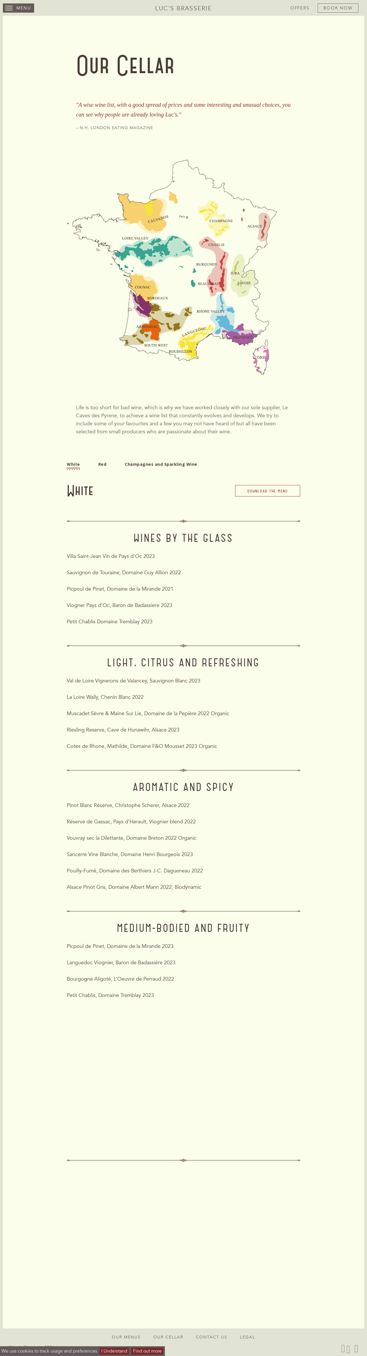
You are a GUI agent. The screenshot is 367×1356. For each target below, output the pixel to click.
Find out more (147, 1351)
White (73, 467)
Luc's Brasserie (183, 8)
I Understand (114, 1351)
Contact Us (211, 1337)
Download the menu (267, 503)
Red (102, 467)
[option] (183, 115)
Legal (247, 1337)
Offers (299, 8)
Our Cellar (168, 1337)
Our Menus (126, 1337)
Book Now (338, 8)
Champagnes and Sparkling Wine (161, 467)
